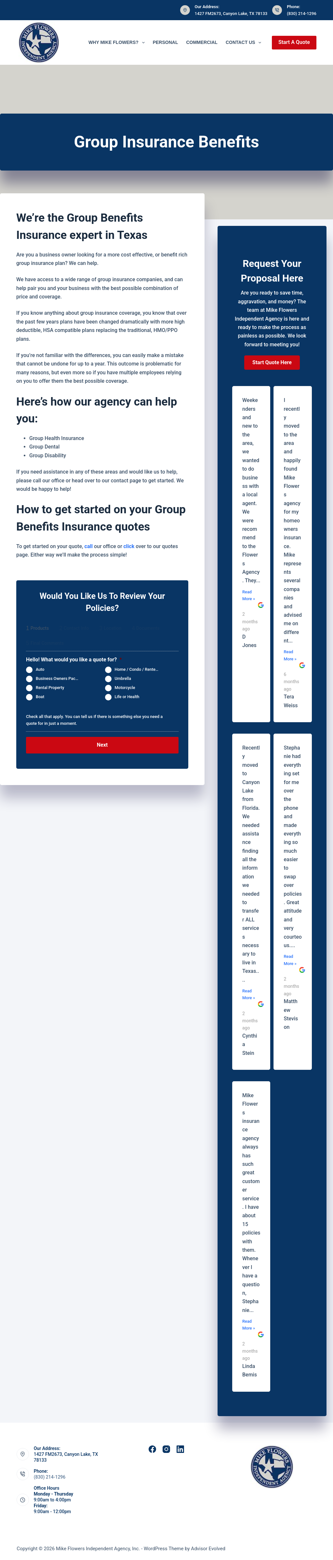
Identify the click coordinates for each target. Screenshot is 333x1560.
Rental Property (50, 687)
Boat (40, 696)
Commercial (201, 42)
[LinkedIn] (180, 1449)
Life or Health (127, 696)
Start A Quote (294, 42)
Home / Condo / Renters (137, 669)
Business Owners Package (60, 678)
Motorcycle (125, 687)
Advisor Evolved (208, 1549)
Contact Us (245, 43)
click (129, 546)
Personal (165, 42)
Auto (40, 669)
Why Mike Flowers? (117, 43)
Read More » (248, 595)
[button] (272, 362)
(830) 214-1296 (301, 13)
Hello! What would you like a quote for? (74, 659)
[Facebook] (152, 1449)
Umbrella (123, 678)
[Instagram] (166, 1449)
